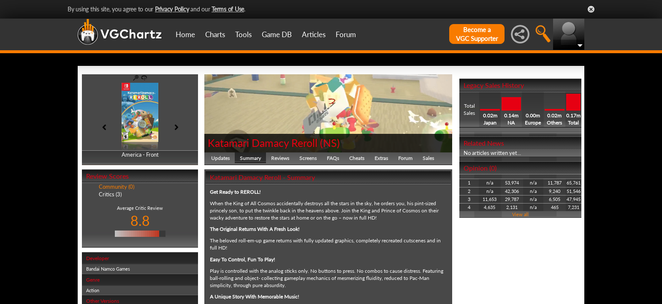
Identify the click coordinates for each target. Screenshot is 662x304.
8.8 (140, 220)
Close (591, 9)
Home (185, 34)
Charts (215, 34)
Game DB (277, 34)
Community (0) (116, 186)
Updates (220, 158)
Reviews (280, 158)
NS (330, 142)
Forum (346, 34)
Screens (308, 158)
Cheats (356, 158)
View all (520, 214)
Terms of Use (228, 9)
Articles (314, 34)
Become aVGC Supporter (477, 34)
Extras (381, 158)
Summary (250, 158)
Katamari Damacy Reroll (262, 142)
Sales (428, 158)
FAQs (333, 158)
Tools (243, 34)
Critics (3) (110, 194)
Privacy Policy (172, 9)
